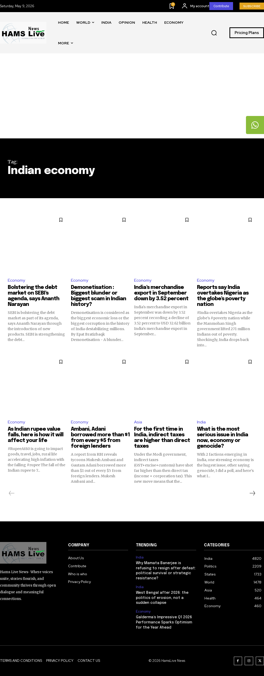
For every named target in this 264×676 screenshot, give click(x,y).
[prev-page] (12, 493)
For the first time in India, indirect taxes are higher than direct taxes (162, 438)
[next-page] (252, 493)
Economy (16, 280)
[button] (214, 33)
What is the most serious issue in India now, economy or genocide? (222, 438)
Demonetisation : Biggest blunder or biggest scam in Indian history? (99, 296)
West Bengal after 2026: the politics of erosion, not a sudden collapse (162, 598)
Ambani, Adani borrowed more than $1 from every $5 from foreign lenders (100, 438)
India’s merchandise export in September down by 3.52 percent (161, 293)
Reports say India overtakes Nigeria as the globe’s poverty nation (223, 296)
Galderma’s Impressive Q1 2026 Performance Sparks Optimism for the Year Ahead (164, 622)
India (201, 422)
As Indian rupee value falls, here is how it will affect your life (35, 435)
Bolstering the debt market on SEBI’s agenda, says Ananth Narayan (34, 296)
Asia (138, 422)
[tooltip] (255, 125)
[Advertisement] (132, 100)
